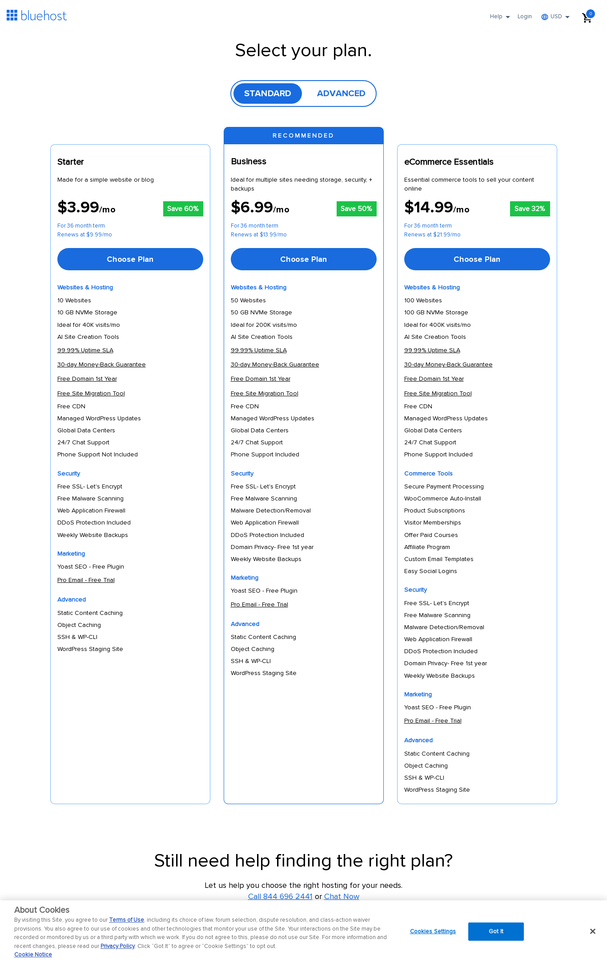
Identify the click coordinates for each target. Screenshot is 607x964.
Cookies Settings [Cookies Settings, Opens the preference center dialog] (433, 931)
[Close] (593, 931)
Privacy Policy (117, 946)
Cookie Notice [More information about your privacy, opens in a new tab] (33, 954)
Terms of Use (126, 919)
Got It (496, 931)
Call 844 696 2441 (280, 896)
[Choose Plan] (130, 259)
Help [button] (501, 20)
